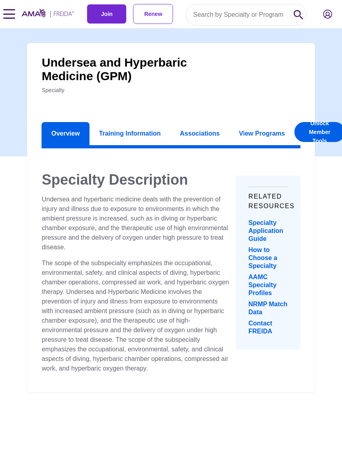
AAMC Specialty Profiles (262, 285)
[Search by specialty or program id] (238, 14)
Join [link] (107, 14)
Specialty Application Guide (266, 230)
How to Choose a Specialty (263, 257)
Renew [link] (153, 14)
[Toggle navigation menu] (9, 14)
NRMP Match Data (268, 308)
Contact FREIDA (260, 327)
